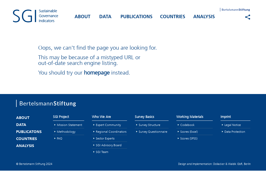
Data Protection (234, 131)
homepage (97, 72)
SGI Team (102, 152)
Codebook (187, 125)
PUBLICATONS (29, 132)
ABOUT (82, 17)
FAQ (59, 138)
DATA (105, 17)
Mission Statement (69, 125)
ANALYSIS (204, 17)
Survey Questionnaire (153, 131)
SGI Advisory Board (109, 145)
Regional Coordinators (111, 131)
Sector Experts (105, 138)
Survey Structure (149, 125)
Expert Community (108, 125)
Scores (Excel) (189, 131)
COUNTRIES (172, 17)
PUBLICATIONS (136, 17)
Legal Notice (232, 125)
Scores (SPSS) (188, 138)
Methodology (66, 131)
